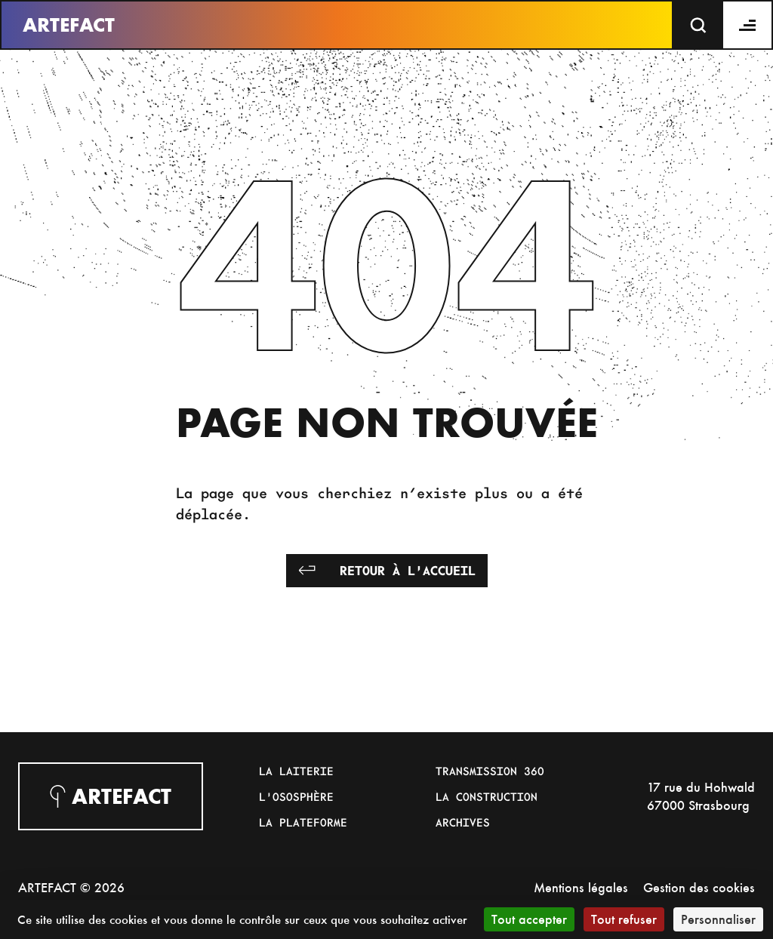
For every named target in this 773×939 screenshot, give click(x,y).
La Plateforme (303, 822)
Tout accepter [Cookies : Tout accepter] (529, 919)
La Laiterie (296, 770)
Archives (463, 822)
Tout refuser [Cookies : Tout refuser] (624, 919)
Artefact (69, 25)
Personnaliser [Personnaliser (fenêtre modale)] (718, 919)
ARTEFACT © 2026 (71, 887)
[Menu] (748, 25)
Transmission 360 (490, 770)
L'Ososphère (296, 796)
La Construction (486, 796)
